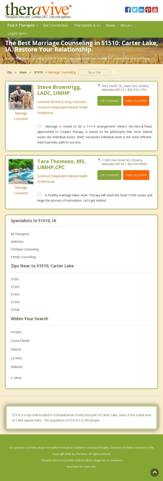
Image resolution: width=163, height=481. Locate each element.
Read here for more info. (81, 466)
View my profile (136, 101)
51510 (38, 72)
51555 (15, 294)
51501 (15, 279)
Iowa (23, 72)
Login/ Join (17, 33)
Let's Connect (109, 101)
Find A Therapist (23, 25)
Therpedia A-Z (87, 25)
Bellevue (16, 367)
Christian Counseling (25, 249)
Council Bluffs (20, 341)
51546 (15, 310)
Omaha (16, 332)
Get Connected (56, 25)
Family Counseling (23, 257)
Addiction (17, 242)
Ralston (16, 349)
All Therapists (20, 234)
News (110, 25)
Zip (9, 72)
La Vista (16, 358)
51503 (15, 287)
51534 (15, 302)
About (126, 25)
